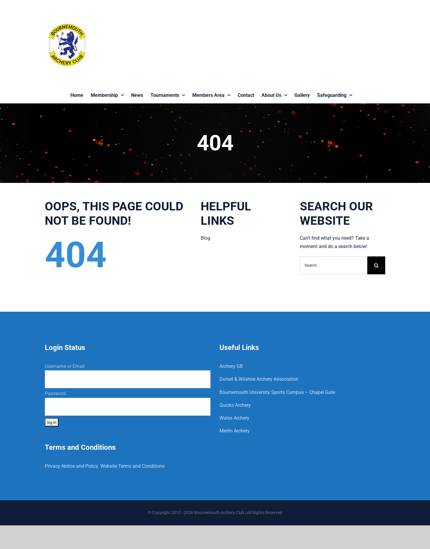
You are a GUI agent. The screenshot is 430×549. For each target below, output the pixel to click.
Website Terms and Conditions (132, 466)
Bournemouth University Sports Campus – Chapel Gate (277, 392)
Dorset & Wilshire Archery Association (258, 379)
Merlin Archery (234, 431)
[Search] (376, 265)
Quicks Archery (235, 405)
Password (55, 393)
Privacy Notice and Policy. (72, 466)
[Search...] (333, 265)
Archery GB (231, 366)
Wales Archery (234, 418)
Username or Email (65, 366)
